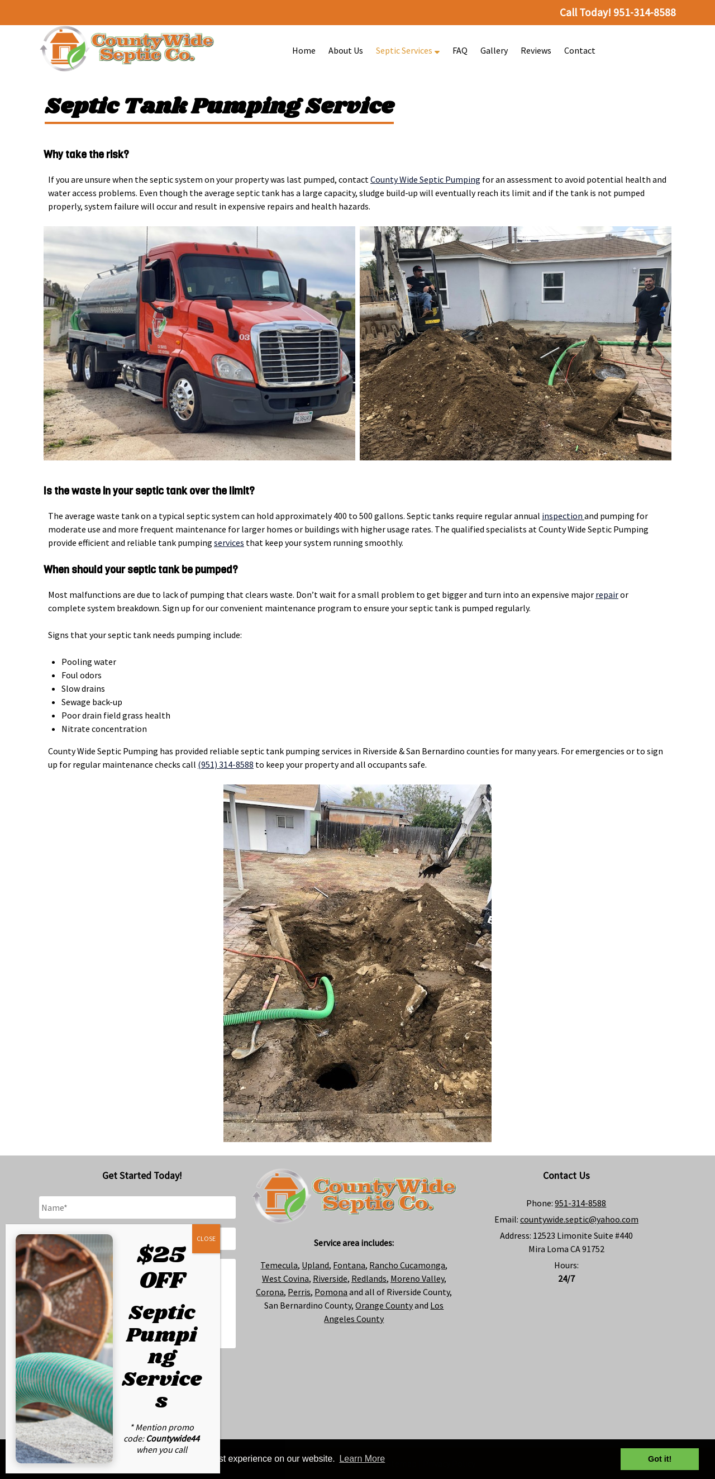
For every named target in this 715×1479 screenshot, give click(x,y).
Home (304, 50)
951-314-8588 (580, 1203)
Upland (315, 1265)
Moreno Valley (417, 1278)
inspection (563, 515)
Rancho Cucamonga (407, 1265)
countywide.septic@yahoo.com (579, 1219)
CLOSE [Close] (206, 1238)
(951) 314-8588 (226, 764)
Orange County (384, 1305)
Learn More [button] (362, 1458)
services (229, 542)
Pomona (330, 1291)
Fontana (349, 1265)
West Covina (285, 1278)
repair (606, 594)
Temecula (279, 1265)
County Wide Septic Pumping (425, 179)
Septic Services (408, 50)
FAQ (460, 50)
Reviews (536, 50)
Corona (270, 1291)
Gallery (494, 50)
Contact (579, 50)
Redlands (369, 1278)
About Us (345, 50)
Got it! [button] (659, 1458)
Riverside (330, 1278)
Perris (299, 1291)
